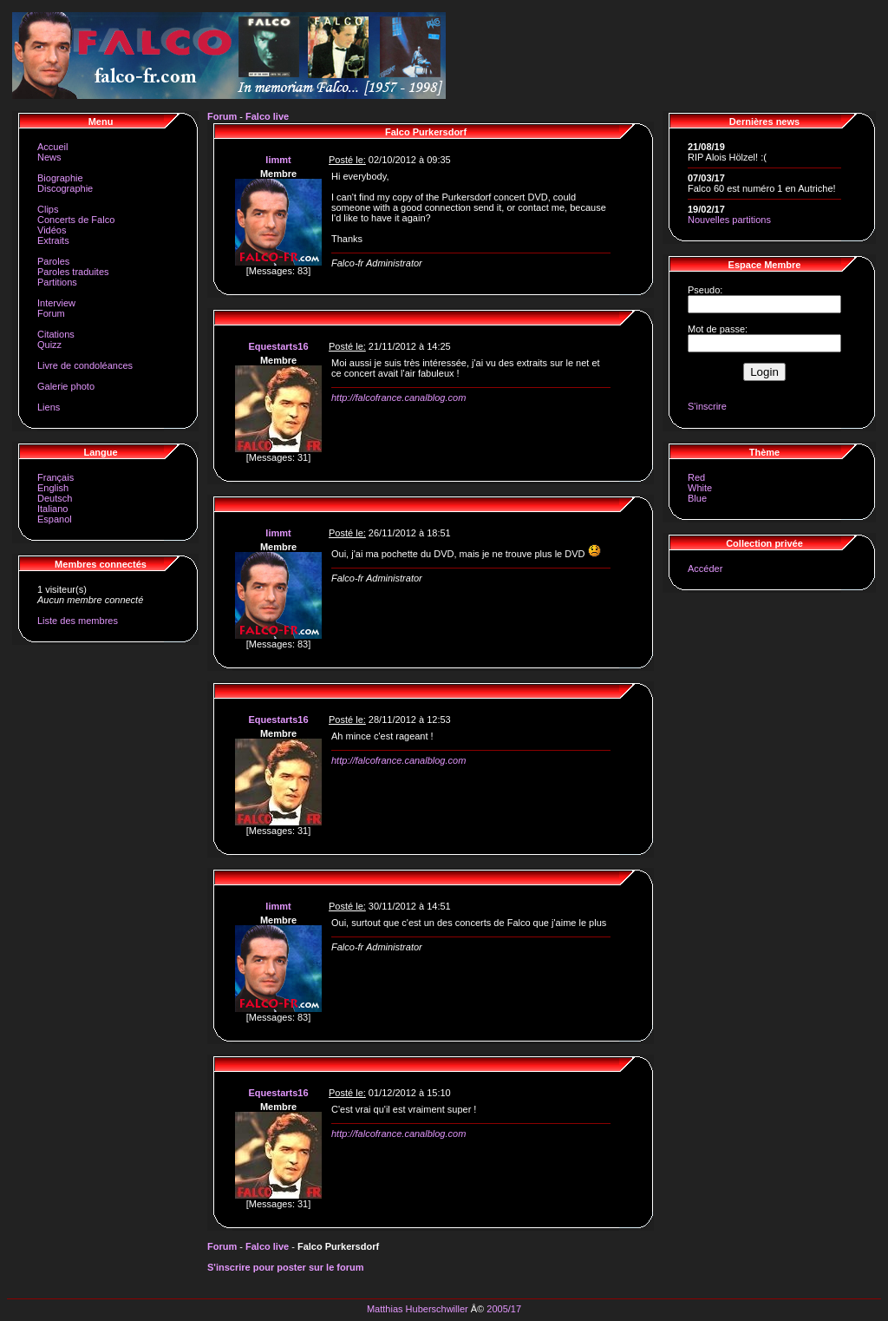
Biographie (60, 178)
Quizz (49, 344)
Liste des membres (77, 620)
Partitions (57, 282)
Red (696, 477)
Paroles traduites (73, 271)
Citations (56, 334)
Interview (56, 303)
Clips (47, 209)
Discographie (65, 188)
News (49, 157)
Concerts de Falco (75, 219)
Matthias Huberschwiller (417, 1309)
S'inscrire (707, 406)
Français (55, 477)
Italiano (52, 508)
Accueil (52, 146)
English (53, 488)
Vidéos (51, 230)
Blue (697, 498)
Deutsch (54, 498)
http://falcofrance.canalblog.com (398, 397)
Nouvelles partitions (729, 219)
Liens (48, 407)
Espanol (54, 519)
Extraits (53, 240)
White (700, 488)
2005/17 (503, 1309)
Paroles (53, 261)
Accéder (705, 568)
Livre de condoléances (85, 365)
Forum (51, 313)
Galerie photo (66, 386)
